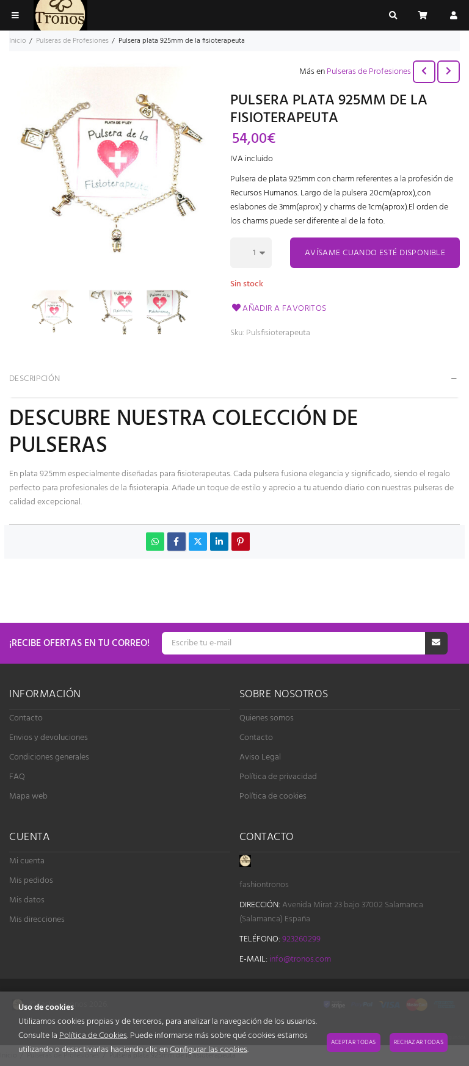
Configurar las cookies (208, 1050)
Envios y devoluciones (48, 738)
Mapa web (28, 796)
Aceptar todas (353, 1042)
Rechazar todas (418, 1042)
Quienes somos (266, 718)
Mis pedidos (31, 881)
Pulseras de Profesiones (369, 72)
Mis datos (27, 900)
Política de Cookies (93, 1036)
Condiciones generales (49, 757)
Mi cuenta (27, 861)
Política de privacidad (278, 777)
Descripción (34, 379)
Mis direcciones (37, 920)
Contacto (26, 718)
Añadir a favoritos (278, 309)
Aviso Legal (260, 757)
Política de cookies (273, 796)
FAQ (17, 777)
